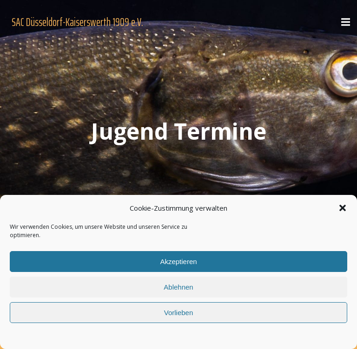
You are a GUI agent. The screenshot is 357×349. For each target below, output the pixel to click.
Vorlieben (178, 313)
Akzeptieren (178, 261)
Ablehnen (178, 287)
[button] (342, 208)
